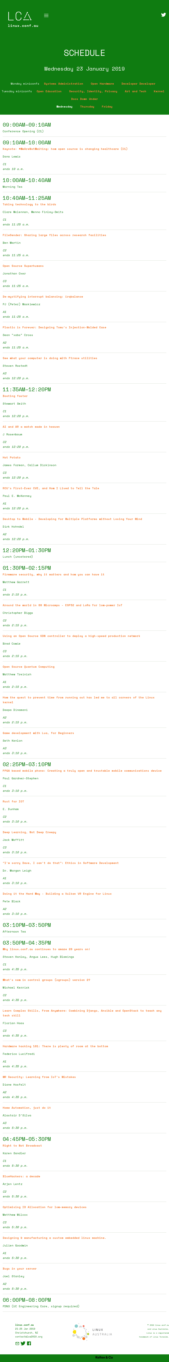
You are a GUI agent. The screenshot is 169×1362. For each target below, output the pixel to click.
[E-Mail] (18, 1344)
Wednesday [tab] (64, 106)
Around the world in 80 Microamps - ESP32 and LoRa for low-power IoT (62, 605)
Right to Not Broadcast (22, 1145)
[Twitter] (163, 15)
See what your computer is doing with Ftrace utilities (50, 358)
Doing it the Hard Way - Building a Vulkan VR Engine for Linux (57, 893)
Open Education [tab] (49, 91)
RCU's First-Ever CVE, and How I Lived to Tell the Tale (51, 488)
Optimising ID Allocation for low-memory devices (45, 1207)
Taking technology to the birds (29, 204)
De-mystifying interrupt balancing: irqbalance (43, 296)
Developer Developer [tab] (138, 83)
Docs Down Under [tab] (84, 99)
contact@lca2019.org (28, 1336)
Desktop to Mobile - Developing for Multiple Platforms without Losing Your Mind (72, 519)
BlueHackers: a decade (21, 1176)
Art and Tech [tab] (135, 91)
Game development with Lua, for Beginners (38, 733)
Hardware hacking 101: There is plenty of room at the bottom (55, 1046)
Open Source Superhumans (23, 266)
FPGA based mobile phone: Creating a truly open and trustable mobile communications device (82, 770)
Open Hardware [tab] (102, 83)
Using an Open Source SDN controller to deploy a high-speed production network (71, 636)
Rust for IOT (13, 801)
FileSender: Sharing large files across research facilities (54, 235)
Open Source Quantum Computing (28, 666)
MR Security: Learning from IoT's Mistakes (39, 1077)
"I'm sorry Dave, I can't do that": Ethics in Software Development (61, 863)
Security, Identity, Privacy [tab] (93, 91)
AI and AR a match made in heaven (31, 426)
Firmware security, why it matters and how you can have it (54, 574)
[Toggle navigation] (46, 15)
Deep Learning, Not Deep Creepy (29, 832)
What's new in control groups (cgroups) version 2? (46, 980)
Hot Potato (12, 457)
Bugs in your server (20, 1268)
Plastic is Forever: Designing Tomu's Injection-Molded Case (54, 327)
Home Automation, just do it (27, 1107)
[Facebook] (29, 1344)
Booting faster (15, 396)
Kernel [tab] (159, 91)
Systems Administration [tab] (63, 83)
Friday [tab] (107, 106)
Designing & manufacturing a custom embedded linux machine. (54, 1238)
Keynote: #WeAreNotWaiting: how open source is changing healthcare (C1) (65, 149)
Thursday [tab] (87, 106)
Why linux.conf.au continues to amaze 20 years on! (46, 949)
